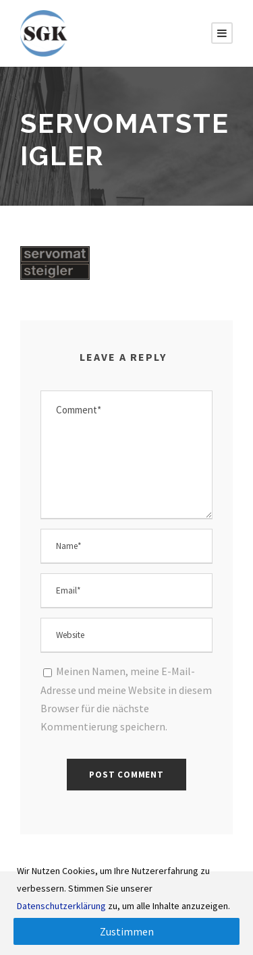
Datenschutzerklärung (61, 906)
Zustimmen (127, 931)
